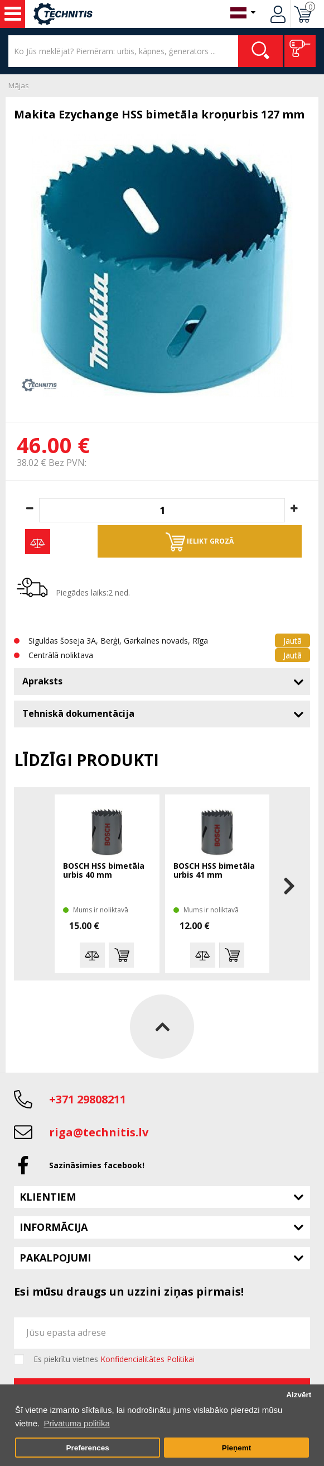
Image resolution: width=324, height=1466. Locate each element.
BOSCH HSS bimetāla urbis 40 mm (103, 870)
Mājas (18, 85)
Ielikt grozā (200, 541)
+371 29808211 (87, 1099)
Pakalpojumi (55, 1257)
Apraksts (42, 681)
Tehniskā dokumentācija (78, 713)
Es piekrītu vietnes (114, 1359)
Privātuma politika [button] (76, 1423)
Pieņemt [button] (237, 1448)
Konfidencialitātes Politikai (147, 1359)
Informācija (54, 1227)
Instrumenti (12, 14)
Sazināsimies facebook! (96, 1165)
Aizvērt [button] (298, 1395)
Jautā (292, 640)
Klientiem (48, 1196)
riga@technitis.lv (98, 1132)
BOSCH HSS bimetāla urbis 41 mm (214, 870)
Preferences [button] (87, 1448)
